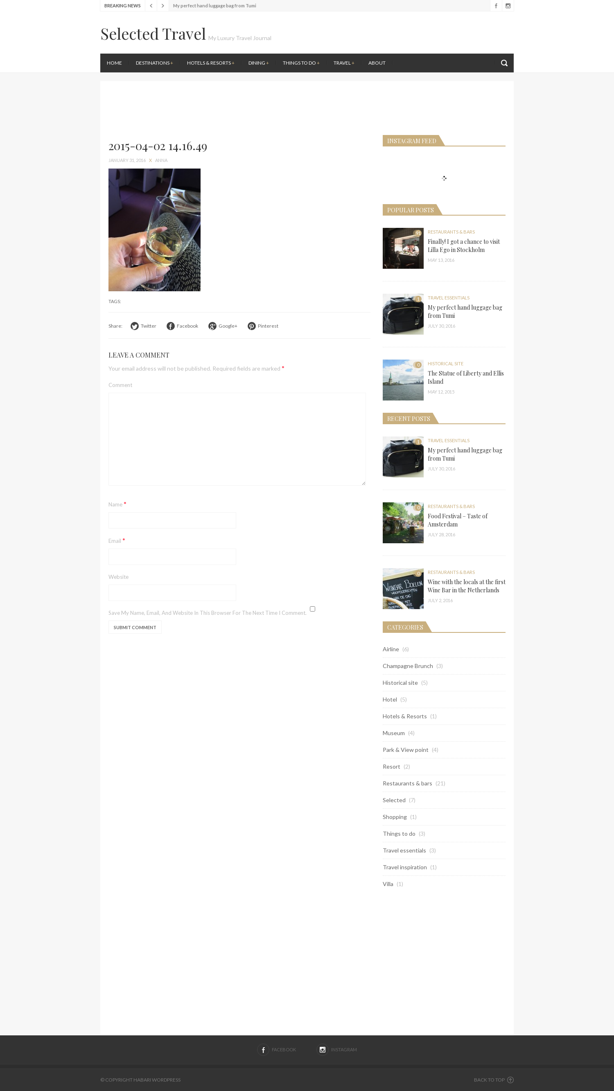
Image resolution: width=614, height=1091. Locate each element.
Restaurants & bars (451, 231)
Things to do (301, 63)
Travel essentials (449, 297)
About (377, 63)
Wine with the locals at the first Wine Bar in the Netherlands (467, 586)
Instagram (508, 5)
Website (118, 577)
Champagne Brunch (408, 665)
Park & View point (406, 749)
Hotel (390, 699)
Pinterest (268, 326)
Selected (394, 799)
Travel (344, 63)
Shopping (395, 816)
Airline (391, 649)
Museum (394, 732)
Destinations (154, 63)
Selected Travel (153, 33)
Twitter (148, 326)
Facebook (496, 5)
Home (114, 63)
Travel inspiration (405, 867)
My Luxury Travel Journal (239, 37)
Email (116, 540)
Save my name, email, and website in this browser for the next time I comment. (207, 613)
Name (117, 504)
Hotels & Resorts (211, 63)
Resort (391, 766)
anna (161, 160)
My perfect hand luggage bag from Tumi (214, 5)
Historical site (445, 363)
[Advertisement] (411, 77)
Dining (258, 63)
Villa (388, 883)
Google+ (228, 326)
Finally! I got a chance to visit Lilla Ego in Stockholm (464, 246)
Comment (120, 385)
